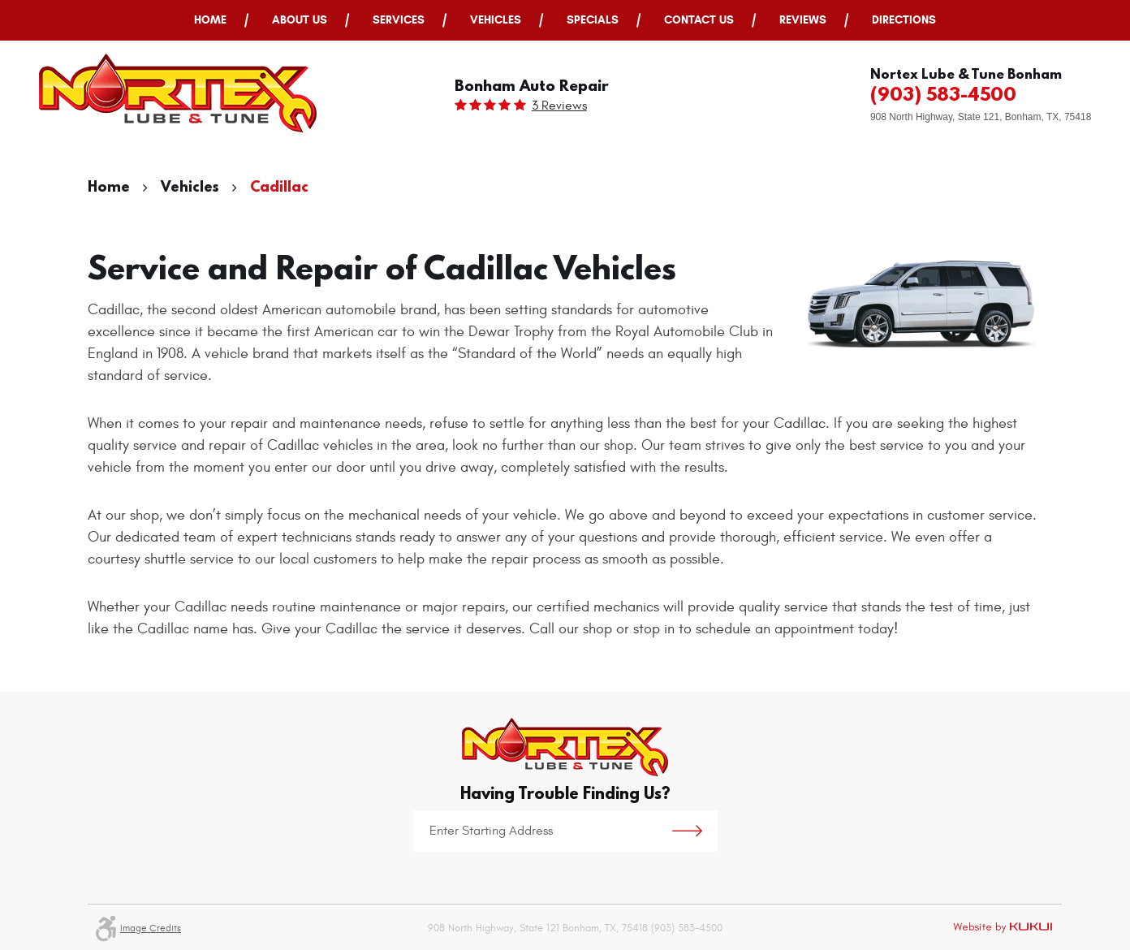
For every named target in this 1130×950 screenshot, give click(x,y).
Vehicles (495, 20)
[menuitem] (210, 20)
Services (399, 20)
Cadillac (279, 186)
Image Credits (150, 928)
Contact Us (699, 20)
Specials (593, 20)
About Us (299, 20)
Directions (904, 20)
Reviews (802, 20)
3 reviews (559, 105)
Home (210, 20)
